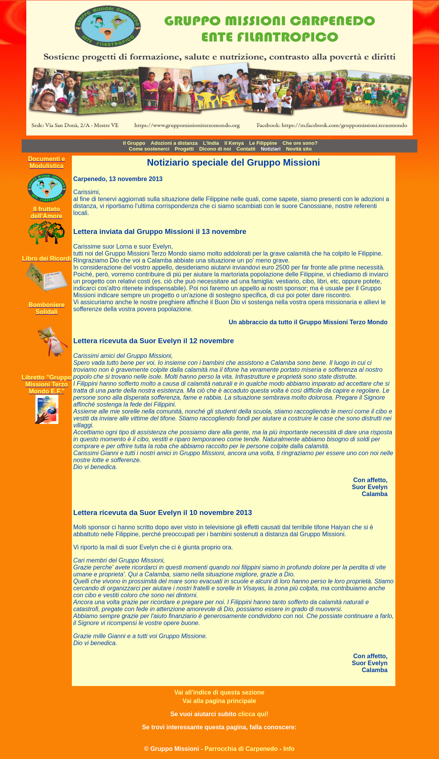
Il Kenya (234, 143)
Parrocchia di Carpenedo (240, 748)
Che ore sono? (300, 143)
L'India (211, 143)
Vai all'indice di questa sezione (219, 692)
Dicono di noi (215, 149)
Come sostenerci (149, 149)
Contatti (246, 149)
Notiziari (271, 149)
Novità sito (298, 149)
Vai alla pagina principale (219, 701)
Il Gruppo (134, 143)
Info (288, 748)
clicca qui (252, 714)
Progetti (184, 149)
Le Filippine (263, 143)
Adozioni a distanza (174, 143)
